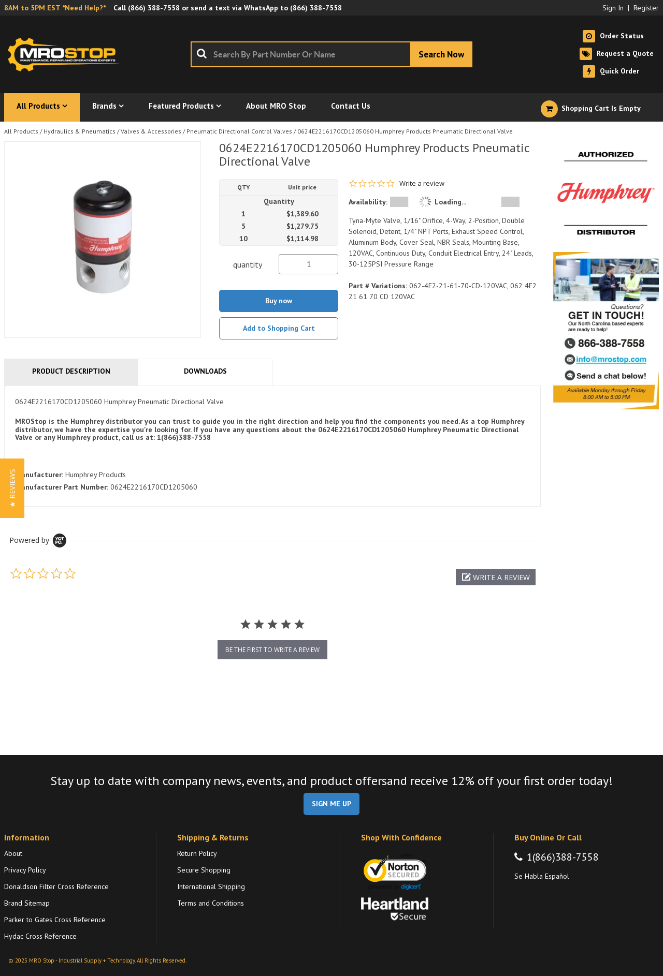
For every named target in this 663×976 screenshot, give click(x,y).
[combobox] (331, 54)
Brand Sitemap (27, 903)
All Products (21, 131)
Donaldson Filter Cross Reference (56, 886)
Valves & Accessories (151, 131)
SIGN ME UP (331, 803)
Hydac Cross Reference (40, 936)
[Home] (66, 54)
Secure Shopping (203, 870)
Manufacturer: (39, 474)
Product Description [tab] (71, 371)
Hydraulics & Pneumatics (80, 131)
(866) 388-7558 (154, 8)
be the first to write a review (272, 649)
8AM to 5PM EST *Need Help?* (55, 8)
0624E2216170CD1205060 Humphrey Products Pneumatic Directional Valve (405, 131)
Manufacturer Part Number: (61, 487)
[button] (496, 577)
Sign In (613, 8)
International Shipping (211, 886)
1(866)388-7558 (563, 857)
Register (646, 8)
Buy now (278, 300)
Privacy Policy (25, 870)
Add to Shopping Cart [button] (279, 328)
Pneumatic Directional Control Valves (239, 131)
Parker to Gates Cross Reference (55, 919)
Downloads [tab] (205, 371)
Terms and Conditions (210, 903)
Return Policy (197, 853)
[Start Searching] (441, 54)
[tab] (272, 446)
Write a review (421, 183)
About (13, 853)
